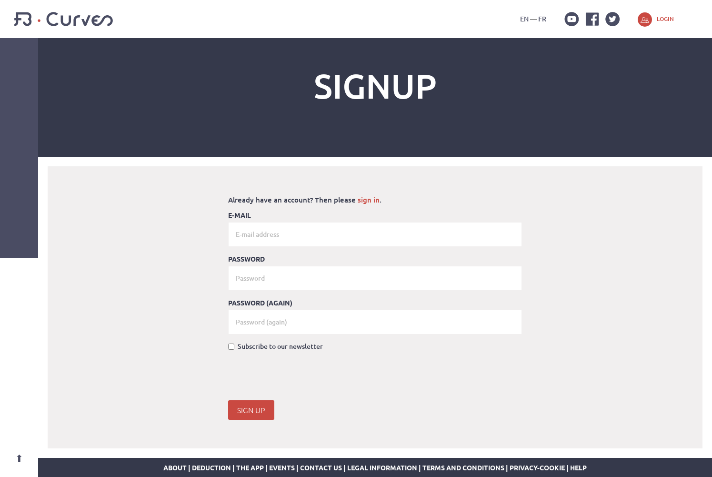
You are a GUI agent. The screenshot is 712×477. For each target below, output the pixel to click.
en (524, 18)
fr (542, 18)
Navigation (19, 57)
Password (246, 258)
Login (665, 19)
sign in (369, 199)
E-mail (239, 215)
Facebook (592, 19)
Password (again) (260, 302)
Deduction (211, 467)
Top (19, 458)
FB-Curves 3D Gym (63, 19)
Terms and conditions (463, 467)
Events (282, 467)
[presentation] (300, 377)
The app (250, 467)
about (175, 467)
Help (578, 467)
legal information (382, 467)
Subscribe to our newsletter (275, 346)
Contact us (321, 467)
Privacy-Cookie (537, 467)
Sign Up (251, 410)
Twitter (612, 19)
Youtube (571, 19)
